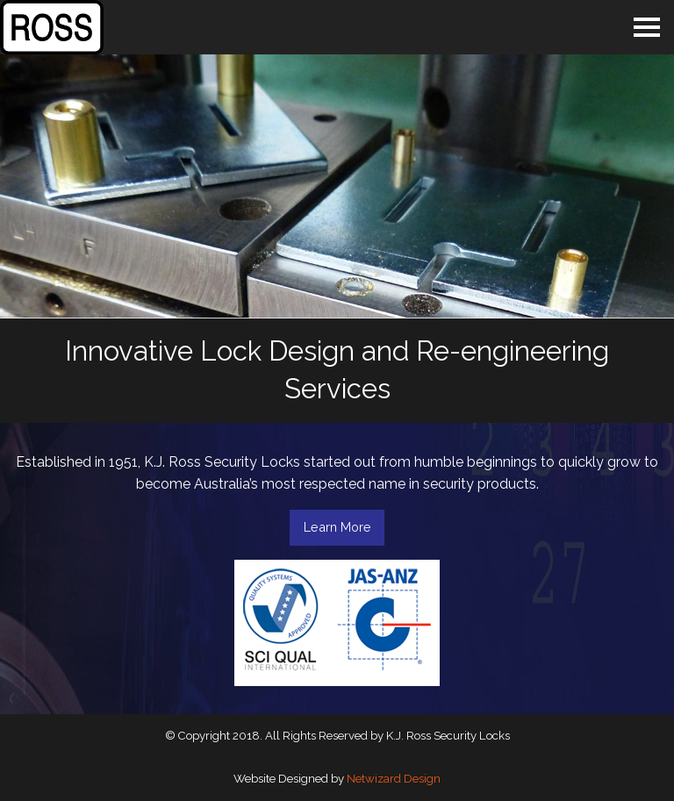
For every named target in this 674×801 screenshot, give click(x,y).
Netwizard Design (394, 778)
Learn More (337, 526)
